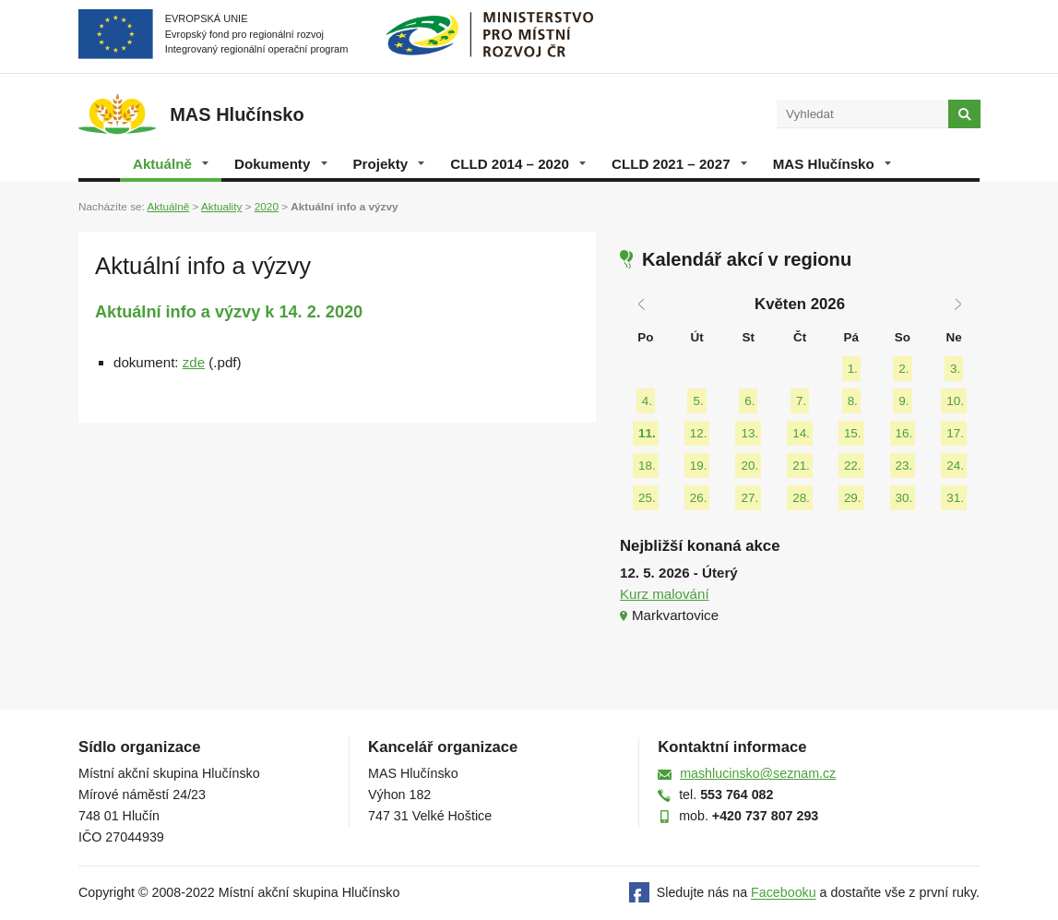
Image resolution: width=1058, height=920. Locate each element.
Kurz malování (664, 594)
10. (955, 401)
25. (647, 498)
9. (903, 401)
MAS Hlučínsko (832, 164)
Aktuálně (170, 164)
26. (698, 498)
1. (853, 369)
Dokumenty (280, 164)
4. (647, 401)
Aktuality (221, 206)
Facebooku (783, 893)
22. (853, 465)
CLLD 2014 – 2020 (518, 164)
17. (955, 433)
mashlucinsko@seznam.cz (758, 773)
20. (749, 465)
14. (801, 433)
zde (194, 362)
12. (698, 433)
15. (853, 433)
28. (801, 498)
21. (801, 465)
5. (698, 401)
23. (904, 465)
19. (698, 465)
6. (749, 401)
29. (853, 498)
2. (903, 369)
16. (904, 433)
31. (955, 498)
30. (904, 498)
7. (801, 401)
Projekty (389, 164)
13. (749, 433)
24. (955, 465)
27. (749, 498)
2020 (267, 206)
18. (647, 465)
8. (853, 401)
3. (955, 369)
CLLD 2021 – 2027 (679, 164)
